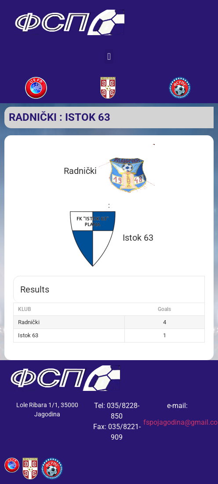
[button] (109, 56)
